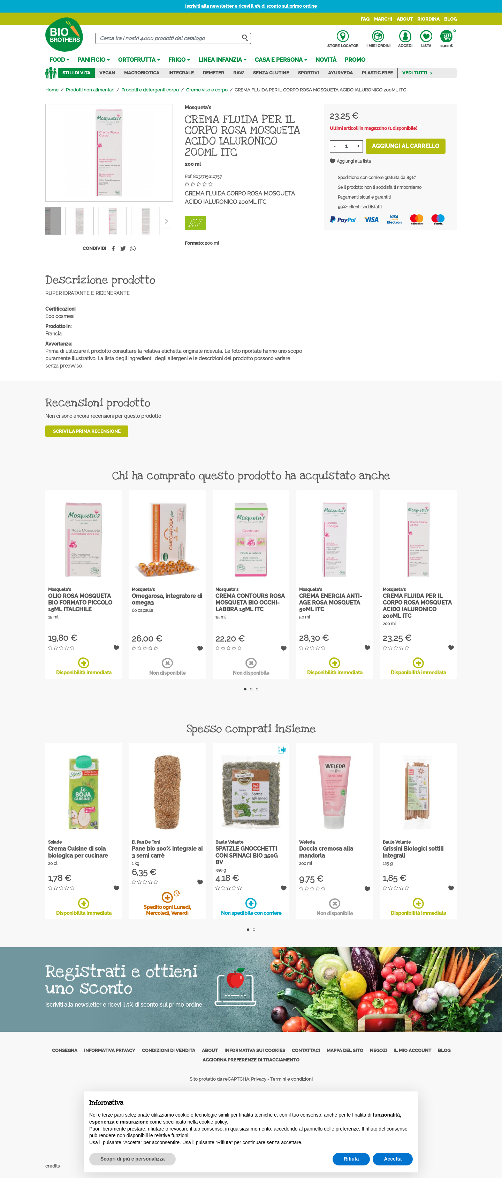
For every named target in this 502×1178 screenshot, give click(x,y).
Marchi (383, 19)
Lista (426, 39)
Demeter (213, 72)
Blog (450, 19)
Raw (238, 72)
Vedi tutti (417, 72)
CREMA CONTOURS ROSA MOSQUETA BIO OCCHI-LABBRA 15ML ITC (250, 603)
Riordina (428, 19)
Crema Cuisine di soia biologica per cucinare (78, 852)
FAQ (365, 19)
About (405, 19)
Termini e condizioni (291, 1079)
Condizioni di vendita (168, 1050)
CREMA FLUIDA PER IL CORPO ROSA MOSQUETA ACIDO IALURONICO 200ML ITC (417, 606)
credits (53, 1166)
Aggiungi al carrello (405, 146)
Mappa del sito (345, 1050)
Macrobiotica (141, 72)
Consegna (64, 1050)
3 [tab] (257, 689)
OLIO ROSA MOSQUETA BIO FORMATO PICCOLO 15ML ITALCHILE (80, 603)
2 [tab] (251, 689)
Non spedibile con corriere (251, 907)
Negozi (378, 1050)
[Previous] (166, 221)
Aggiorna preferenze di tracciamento (251, 1059)
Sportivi (308, 72)
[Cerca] (173, 38)
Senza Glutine (271, 72)
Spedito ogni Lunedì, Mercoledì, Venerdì (167, 903)
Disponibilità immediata (84, 666)
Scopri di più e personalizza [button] (132, 1159)
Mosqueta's (198, 107)
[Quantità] (346, 146)
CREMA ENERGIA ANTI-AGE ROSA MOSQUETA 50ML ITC (330, 603)
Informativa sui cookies (255, 1050)
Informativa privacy (109, 1050)
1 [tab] (245, 689)
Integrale (181, 72)
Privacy (258, 1079)
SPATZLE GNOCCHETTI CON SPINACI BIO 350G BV (246, 855)
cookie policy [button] (213, 1122)
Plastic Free (377, 72)
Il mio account (412, 1050)
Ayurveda (340, 72)
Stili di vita (76, 72)
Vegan (107, 72)
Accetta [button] (393, 1159)
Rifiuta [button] (351, 1159)
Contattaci (306, 1050)
